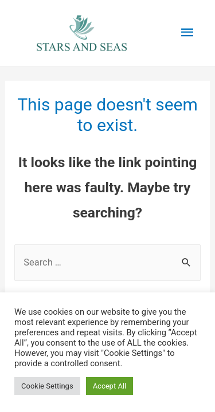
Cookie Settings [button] (47, 386)
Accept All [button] (110, 386)
